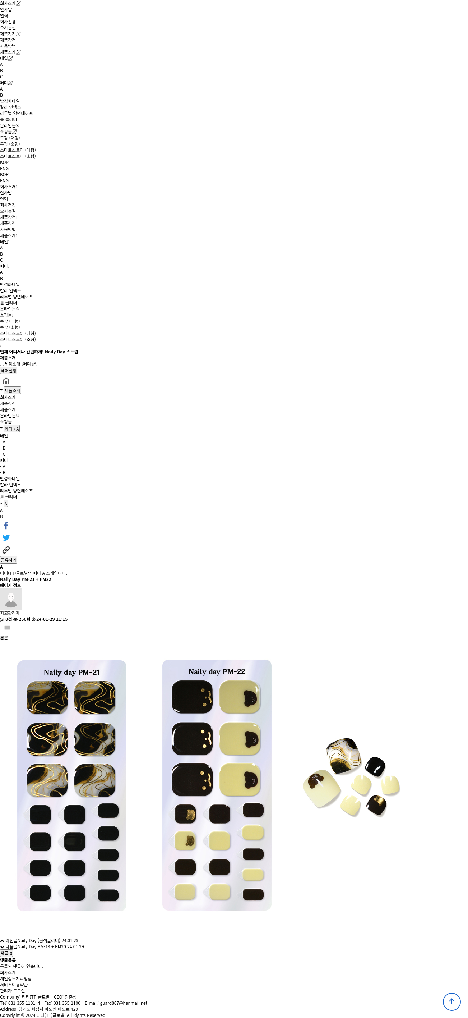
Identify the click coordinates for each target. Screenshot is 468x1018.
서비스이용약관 (14, 984)
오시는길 (8, 27)
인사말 (6, 9)
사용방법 (8, 46)
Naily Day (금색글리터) (38, 940)
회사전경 (8, 21)
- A (2, 442)
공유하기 (9, 560)
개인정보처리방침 (16, 978)
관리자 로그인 (12, 990)
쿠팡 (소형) (10, 144)
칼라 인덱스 (10, 107)
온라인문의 (10, 125)
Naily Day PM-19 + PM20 (41, 946)
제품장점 (8, 34)
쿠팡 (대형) (10, 137)
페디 (4, 82)
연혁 (4, 15)
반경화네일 (10, 101)
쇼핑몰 (6, 131)
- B (2, 448)
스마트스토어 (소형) (18, 156)
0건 (6, 619)
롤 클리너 (8, 119)
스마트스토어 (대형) (18, 150)
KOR (4, 162)
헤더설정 (9, 370)
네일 (4, 58)
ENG (4, 168)
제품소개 (8, 52)
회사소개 (8, 3)
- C (2, 454)
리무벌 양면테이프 (16, 113)
